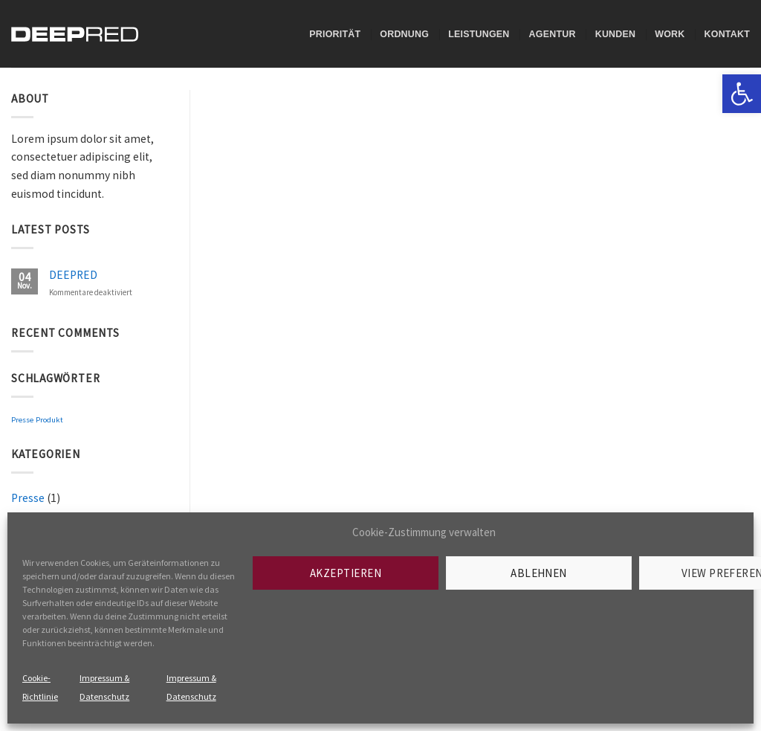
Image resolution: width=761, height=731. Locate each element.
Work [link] (669, 34)
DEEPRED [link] (73, 275)
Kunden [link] (615, 34)
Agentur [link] (552, 34)
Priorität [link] (334, 34)
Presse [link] (22, 420)
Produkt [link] (49, 420)
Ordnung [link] (404, 34)
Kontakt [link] (727, 34)
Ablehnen (539, 573)
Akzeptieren (345, 573)
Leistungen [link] (478, 34)
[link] (741, 93)
